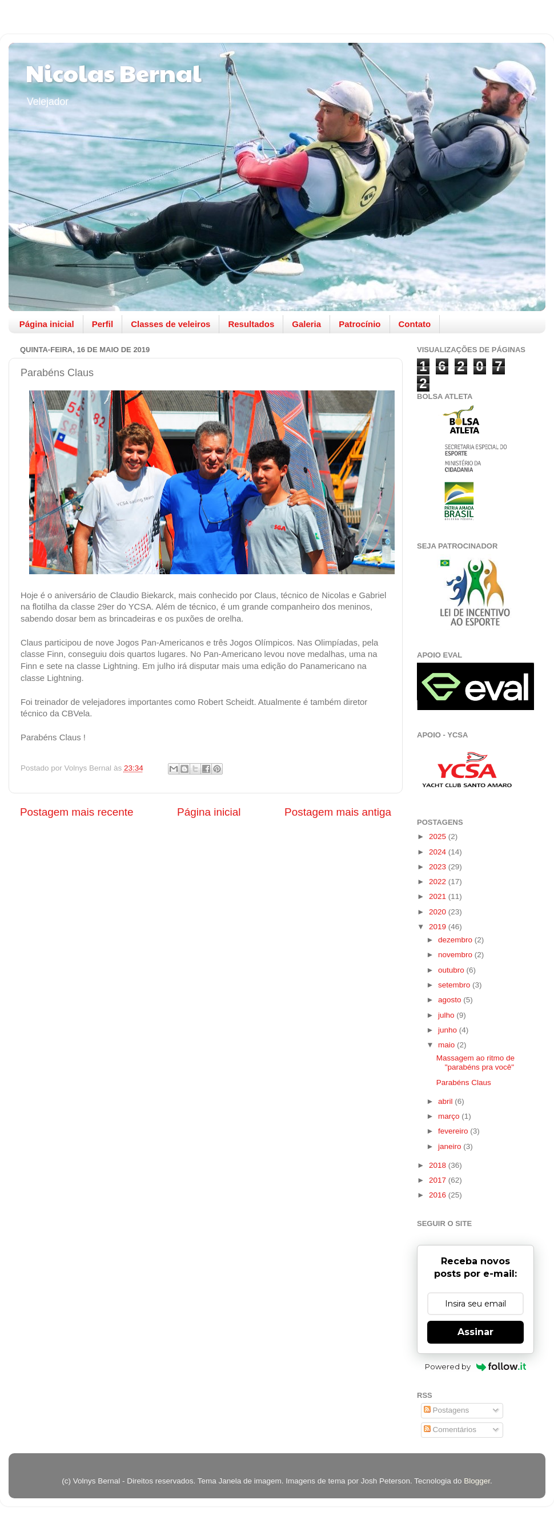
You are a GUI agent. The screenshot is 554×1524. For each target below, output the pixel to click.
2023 (438, 866)
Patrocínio (359, 324)
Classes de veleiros (170, 324)
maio (447, 1045)
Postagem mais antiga (337, 812)
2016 (438, 1195)
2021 (438, 896)
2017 (438, 1180)
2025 (438, 836)
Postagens (446, 1410)
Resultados (251, 324)
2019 (438, 926)
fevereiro (454, 1131)
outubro (452, 970)
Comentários (450, 1429)
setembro (455, 985)
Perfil (103, 324)
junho (448, 1030)
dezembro (456, 940)
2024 (438, 852)
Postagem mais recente (76, 812)
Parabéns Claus (463, 1082)
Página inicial (46, 324)
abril (446, 1101)
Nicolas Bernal (114, 72)
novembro (456, 954)
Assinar (475, 1332)
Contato (415, 324)
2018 (438, 1165)
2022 (438, 881)
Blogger (477, 1481)
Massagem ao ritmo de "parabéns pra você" (475, 1062)
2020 (438, 912)
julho (447, 1015)
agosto (450, 999)
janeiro (450, 1146)
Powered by (475, 1366)
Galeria (306, 324)
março (449, 1116)
